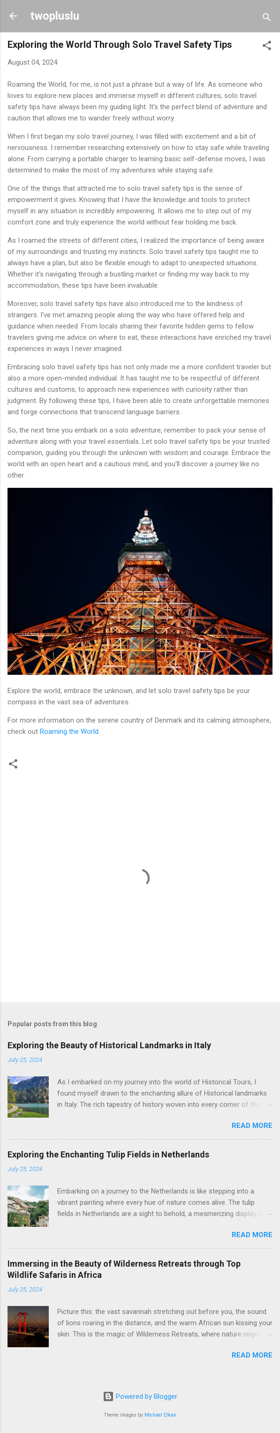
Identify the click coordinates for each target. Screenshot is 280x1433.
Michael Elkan (160, 1415)
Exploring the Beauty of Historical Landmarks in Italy (109, 1045)
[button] (266, 47)
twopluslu (54, 15)
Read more (252, 1125)
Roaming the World (69, 731)
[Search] (266, 19)
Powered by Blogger (140, 1396)
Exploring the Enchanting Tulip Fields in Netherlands (108, 1154)
